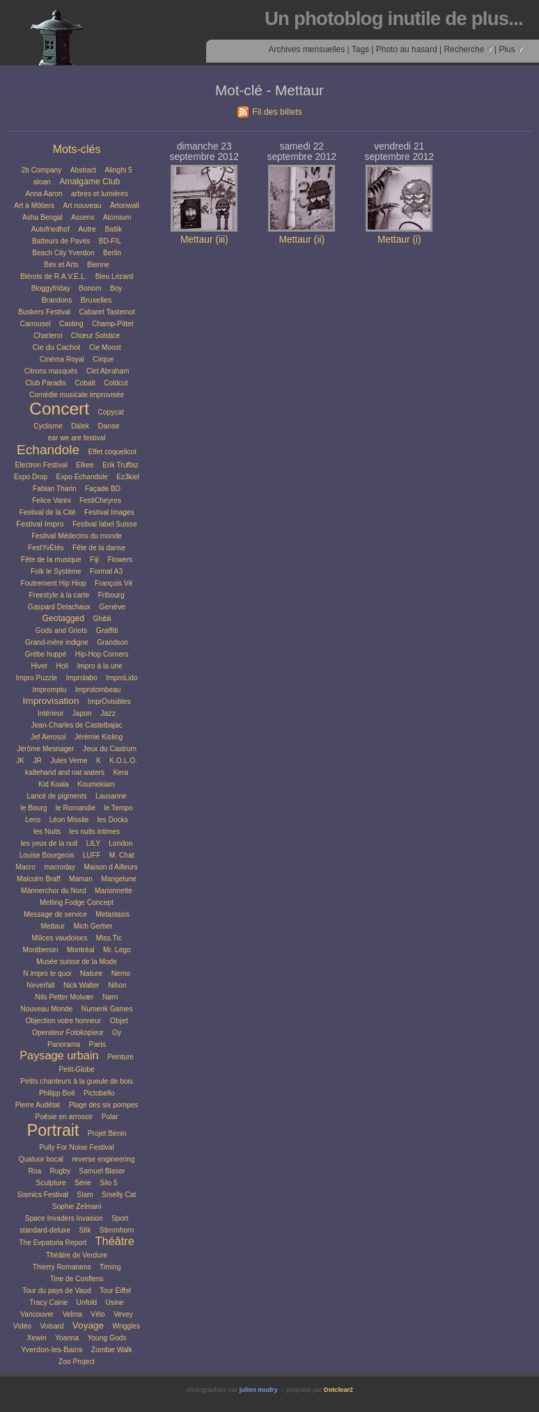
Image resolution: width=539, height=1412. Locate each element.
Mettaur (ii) (302, 239)
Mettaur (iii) (204, 239)
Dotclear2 (338, 1389)
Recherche (468, 49)
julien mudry (259, 1389)
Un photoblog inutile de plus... (394, 18)
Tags (360, 49)
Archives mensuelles (306, 49)
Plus (511, 49)
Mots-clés (77, 149)
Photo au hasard (406, 49)
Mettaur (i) (399, 239)
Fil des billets (277, 112)
